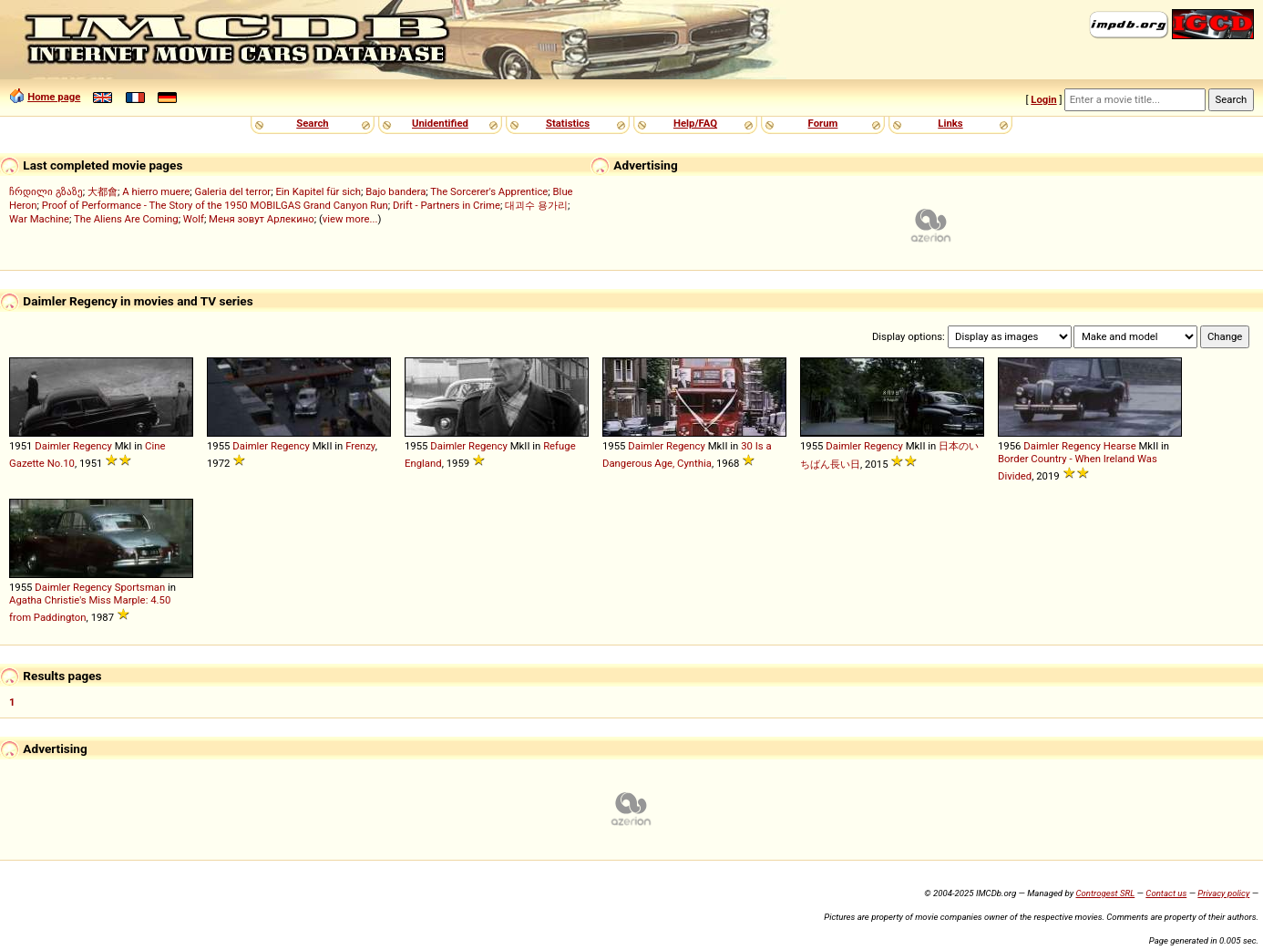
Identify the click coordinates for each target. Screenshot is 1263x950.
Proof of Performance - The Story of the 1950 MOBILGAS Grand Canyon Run (215, 205)
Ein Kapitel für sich (318, 191)
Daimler (52, 445)
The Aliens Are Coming (126, 218)
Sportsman (140, 587)
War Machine (39, 218)
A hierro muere (156, 191)
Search (312, 123)
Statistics (568, 123)
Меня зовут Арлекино (261, 218)
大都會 (102, 191)
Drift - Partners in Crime (446, 205)
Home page (53, 96)
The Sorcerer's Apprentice (489, 191)
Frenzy (360, 445)
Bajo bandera (395, 191)
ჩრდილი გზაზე (46, 191)
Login (1043, 99)
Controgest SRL (1105, 893)
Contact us (1165, 893)
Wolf (193, 218)
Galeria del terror (232, 191)
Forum (823, 123)
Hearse (1120, 445)
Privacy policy (1223, 893)
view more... (350, 218)
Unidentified (440, 123)
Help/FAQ (695, 123)
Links (950, 123)
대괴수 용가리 (536, 205)
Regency (92, 445)
